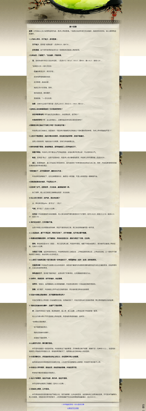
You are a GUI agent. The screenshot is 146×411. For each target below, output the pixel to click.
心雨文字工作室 (73, 408)
